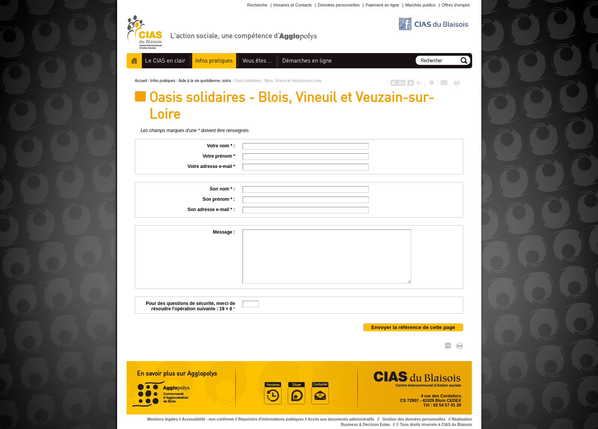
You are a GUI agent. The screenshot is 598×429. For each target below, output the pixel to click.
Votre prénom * (219, 156)
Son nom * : (222, 189)
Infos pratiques (163, 81)
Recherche (257, 5)
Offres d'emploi (455, 5)
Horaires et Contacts (292, 5)
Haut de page (448, 345)
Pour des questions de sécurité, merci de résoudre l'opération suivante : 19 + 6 (190, 306)
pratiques (214, 60)
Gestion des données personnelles (414, 419)
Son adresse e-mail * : (211, 209)
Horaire (273, 393)
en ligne (307, 60)
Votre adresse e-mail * (211, 166)
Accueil (134, 60)
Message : (224, 232)
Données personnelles (338, 5)
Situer (296, 393)
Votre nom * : (221, 145)
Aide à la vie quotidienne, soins (205, 81)
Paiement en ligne (382, 5)
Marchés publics (420, 5)
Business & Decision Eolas (365, 425)
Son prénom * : (219, 199)
